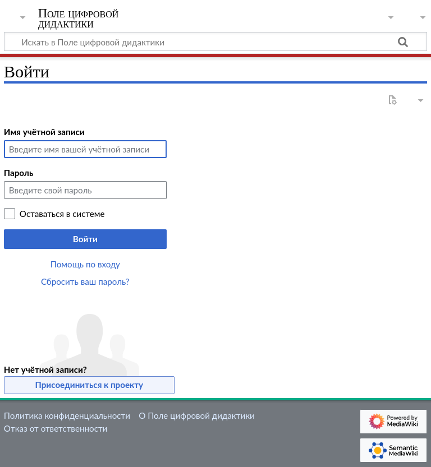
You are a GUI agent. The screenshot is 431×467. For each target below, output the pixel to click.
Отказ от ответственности (55, 428)
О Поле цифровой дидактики (197, 415)
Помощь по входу (85, 264)
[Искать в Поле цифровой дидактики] (215, 41)
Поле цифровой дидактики (78, 18)
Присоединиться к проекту (89, 385)
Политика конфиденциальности (67, 415)
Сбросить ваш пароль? (85, 281)
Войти (85, 239)
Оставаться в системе (62, 214)
